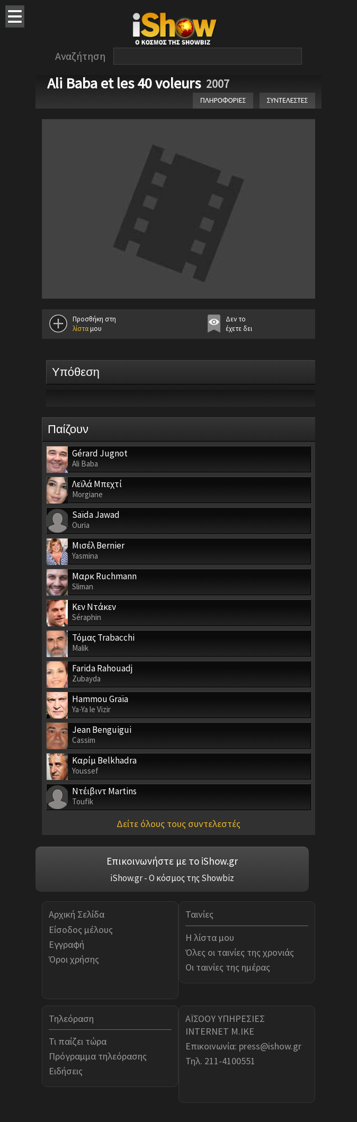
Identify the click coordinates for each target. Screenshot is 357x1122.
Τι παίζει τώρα (77, 1041)
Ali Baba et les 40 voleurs (124, 83)
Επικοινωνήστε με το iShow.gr (172, 861)
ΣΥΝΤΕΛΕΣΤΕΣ (287, 100)
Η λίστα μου (209, 937)
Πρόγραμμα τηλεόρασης (98, 1056)
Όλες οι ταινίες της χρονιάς (239, 952)
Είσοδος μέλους (81, 929)
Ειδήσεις (66, 1071)
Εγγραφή (66, 944)
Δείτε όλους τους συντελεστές (178, 824)
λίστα (80, 328)
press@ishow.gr (270, 1046)
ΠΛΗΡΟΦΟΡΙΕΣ (223, 100)
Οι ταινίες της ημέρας (227, 967)
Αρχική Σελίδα (76, 914)
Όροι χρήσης (74, 959)
